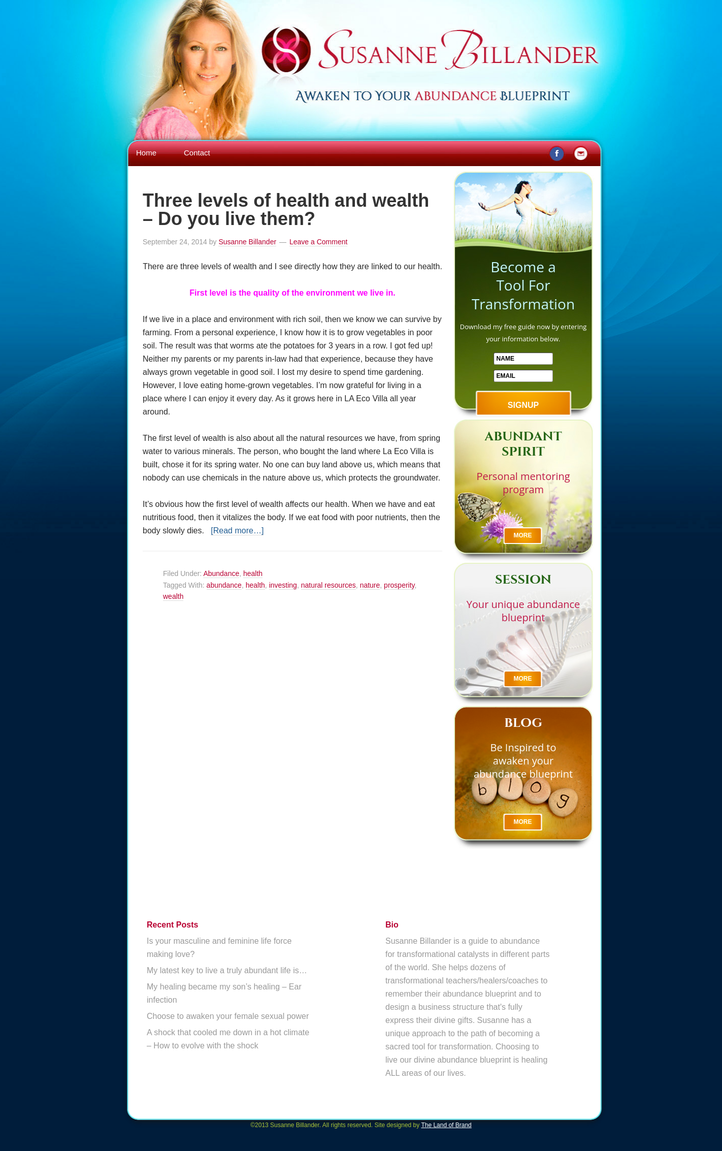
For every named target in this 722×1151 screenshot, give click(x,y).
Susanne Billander (361, 37)
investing (283, 585)
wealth (173, 596)
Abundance (221, 573)
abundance (224, 585)
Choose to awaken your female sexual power (228, 1016)
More (523, 535)
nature (370, 585)
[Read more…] (237, 530)
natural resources (328, 585)
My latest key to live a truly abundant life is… (227, 970)
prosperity (399, 585)
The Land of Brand (446, 1125)
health (252, 573)
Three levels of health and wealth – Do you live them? (286, 209)
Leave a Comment (318, 242)
